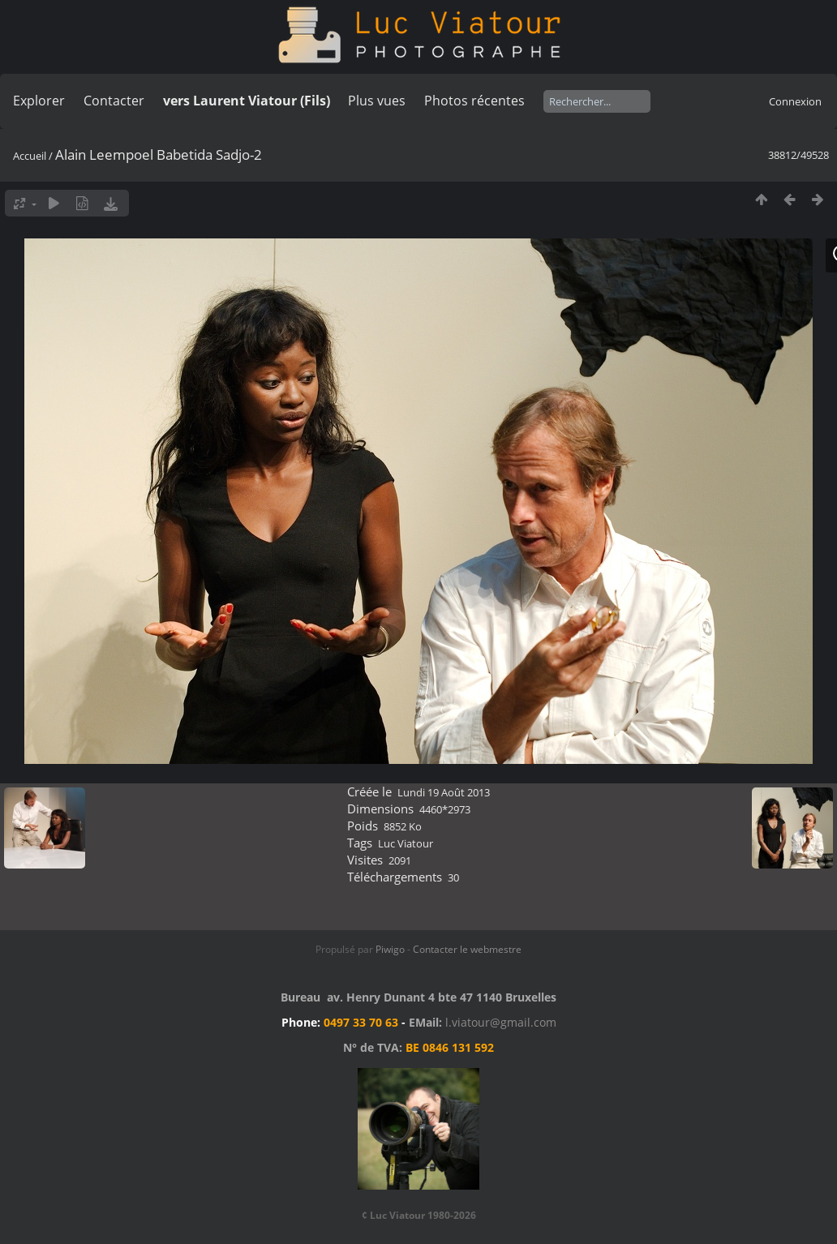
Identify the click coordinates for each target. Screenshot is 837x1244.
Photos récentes (474, 100)
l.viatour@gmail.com (500, 1022)
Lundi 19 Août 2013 (443, 792)
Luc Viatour (405, 843)
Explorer (39, 100)
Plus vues (377, 100)
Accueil (29, 155)
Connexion (795, 101)
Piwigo (390, 949)
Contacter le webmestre (467, 949)
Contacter (114, 100)
